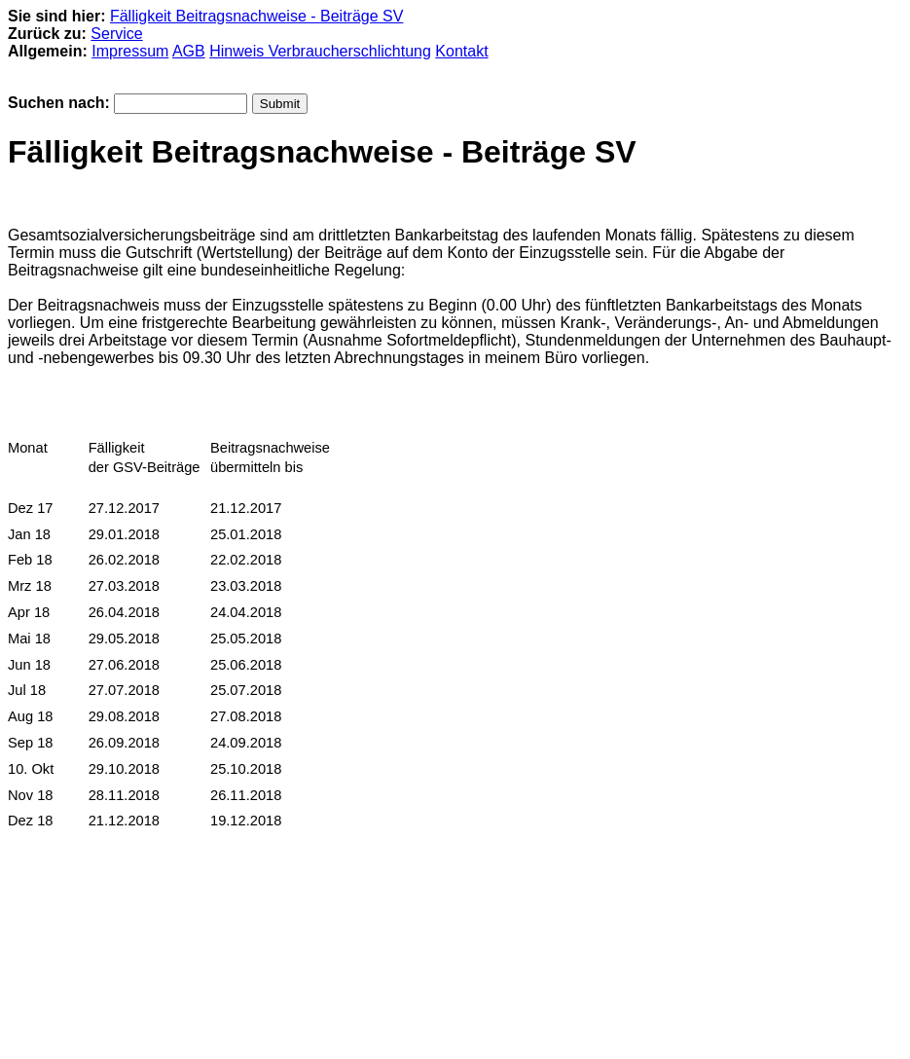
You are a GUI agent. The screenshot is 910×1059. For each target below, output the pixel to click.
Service (116, 33)
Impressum (129, 51)
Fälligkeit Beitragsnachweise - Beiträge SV (256, 16)
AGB (188, 51)
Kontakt (461, 51)
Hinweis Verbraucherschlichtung (320, 51)
